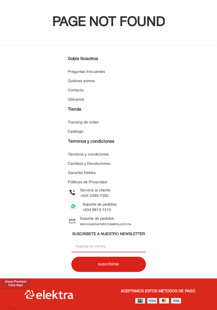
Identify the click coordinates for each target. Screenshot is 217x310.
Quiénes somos (81, 81)
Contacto (76, 90)
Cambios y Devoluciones (89, 164)
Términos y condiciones (88, 154)
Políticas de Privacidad (87, 182)
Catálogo (75, 132)
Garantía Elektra (82, 173)
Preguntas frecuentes (86, 72)
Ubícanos (76, 99)
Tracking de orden (83, 122)
